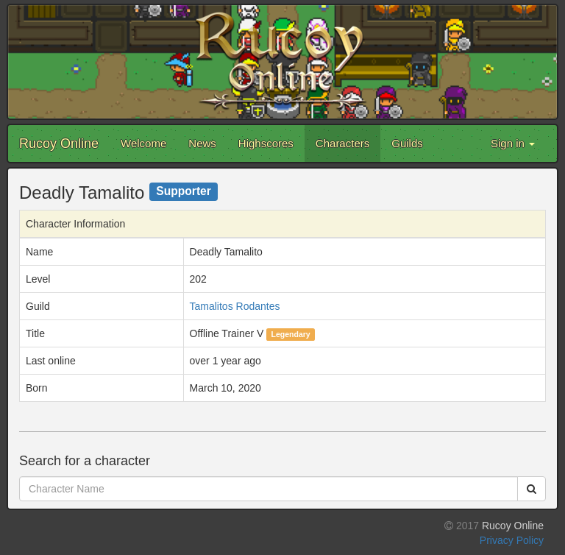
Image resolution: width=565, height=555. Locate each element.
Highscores (266, 143)
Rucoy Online (59, 143)
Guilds (407, 143)
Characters (342, 143)
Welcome (143, 143)
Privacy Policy (512, 540)
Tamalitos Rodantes (235, 306)
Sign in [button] (513, 143)
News (202, 143)
